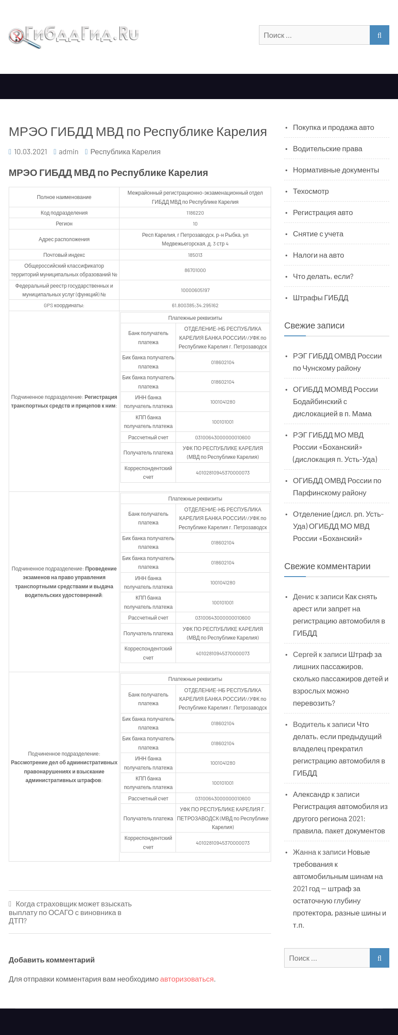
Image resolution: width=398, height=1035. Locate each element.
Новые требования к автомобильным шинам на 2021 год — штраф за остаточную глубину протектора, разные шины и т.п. (339, 888)
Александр (311, 794)
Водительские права (327, 148)
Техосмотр (311, 190)
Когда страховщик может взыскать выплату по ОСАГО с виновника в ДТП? (70, 912)
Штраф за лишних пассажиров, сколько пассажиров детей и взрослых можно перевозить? (340, 678)
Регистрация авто (323, 212)
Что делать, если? (323, 276)
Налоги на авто (318, 254)
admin (69, 151)
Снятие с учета (318, 233)
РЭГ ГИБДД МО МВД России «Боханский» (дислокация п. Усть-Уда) (335, 446)
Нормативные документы (336, 169)
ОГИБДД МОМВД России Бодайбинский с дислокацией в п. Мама (335, 401)
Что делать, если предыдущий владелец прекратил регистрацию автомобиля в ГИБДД (339, 748)
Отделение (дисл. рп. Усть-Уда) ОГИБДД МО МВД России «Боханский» (338, 525)
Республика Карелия (125, 151)
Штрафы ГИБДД (320, 297)
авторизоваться (187, 978)
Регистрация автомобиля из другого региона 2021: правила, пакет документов (340, 818)
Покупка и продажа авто (333, 127)
